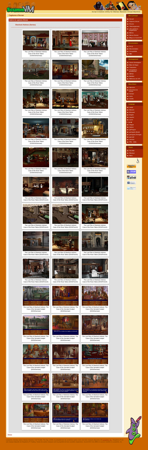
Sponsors (132, 87)
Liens (131, 96)
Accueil (131, 19)
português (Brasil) (134, 132)
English (131, 115)
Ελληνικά (132, 112)
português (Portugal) (135, 134)
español (131, 117)
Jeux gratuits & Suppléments (133, 29)
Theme (131, 147)
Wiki (130, 54)
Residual (131, 153)
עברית (128, 122)
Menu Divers (132, 84)
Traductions (132, 67)
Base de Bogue (133, 65)
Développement (133, 59)
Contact (131, 94)
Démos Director (134, 35)
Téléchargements (134, 26)
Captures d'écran (134, 21)
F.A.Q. (131, 46)
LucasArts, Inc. (107, 440)
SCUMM (131, 150)
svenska (131, 139)
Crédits (131, 98)
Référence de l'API (134, 79)
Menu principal (133, 15)
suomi (131, 120)
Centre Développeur (135, 62)
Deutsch (131, 110)
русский (131, 137)
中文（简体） (133, 142)
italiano (131, 127)
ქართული (132, 129)
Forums (131, 24)
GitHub (131, 74)
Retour (10, 434)
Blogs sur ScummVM (135, 38)
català (131, 107)
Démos (131, 33)
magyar (131, 124)
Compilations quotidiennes (133, 70)
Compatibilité (133, 51)
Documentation (133, 43)
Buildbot (131, 76)
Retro (131, 155)
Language (132, 104)
